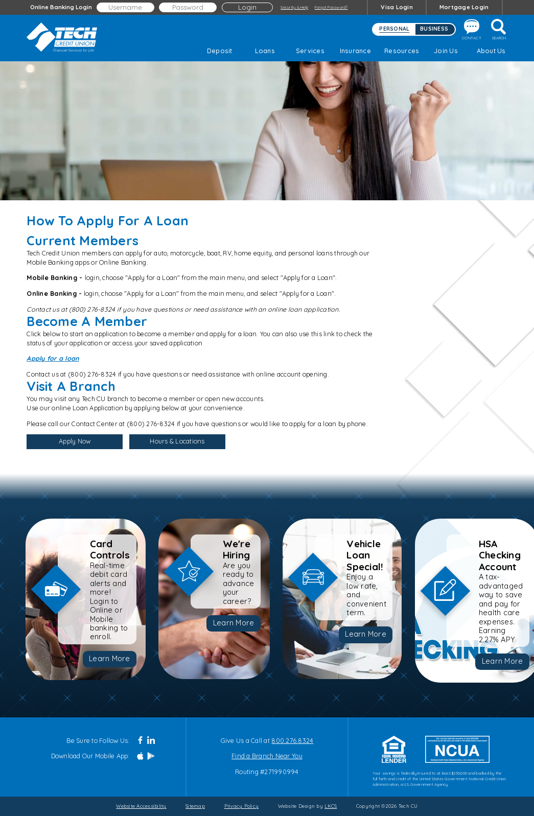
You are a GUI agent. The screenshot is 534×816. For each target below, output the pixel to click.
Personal (394, 29)
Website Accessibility (141, 806)
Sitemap (195, 806)
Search (499, 29)
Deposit (220, 50)
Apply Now (74, 443)
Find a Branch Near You (267, 756)
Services (310, 50)
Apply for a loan (53, 358)
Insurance (355, 50)
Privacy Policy (241, 806)
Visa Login (397, 7)
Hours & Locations (177, 441)
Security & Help (294, 7)
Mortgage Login (464, 7)
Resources (400, 50)
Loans (265, 50)
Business (434, 29)
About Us (491, 50)
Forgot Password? (331, 7)
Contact (471, 29)
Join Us (446, 50)
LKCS (330, 806)
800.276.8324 (292, 740)
